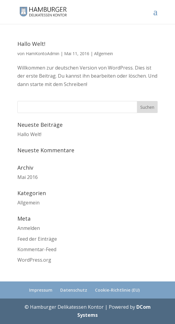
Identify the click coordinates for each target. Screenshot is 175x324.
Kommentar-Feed (36, 249)
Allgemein (103, 53)
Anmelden (28, 228)
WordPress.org (34, 260)
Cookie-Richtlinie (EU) (117, 290)
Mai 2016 (27, 177)
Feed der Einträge (37, 239)
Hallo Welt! (31, 43)
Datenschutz (73, 290)
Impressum (40, 290)
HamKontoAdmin (42, 53)
